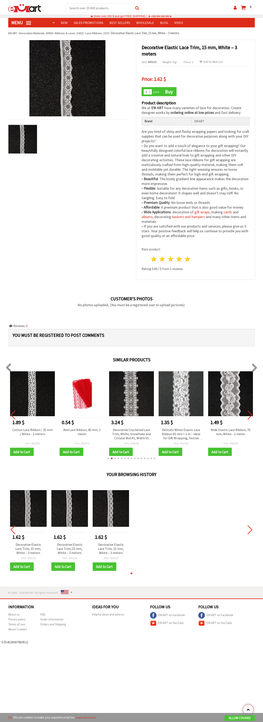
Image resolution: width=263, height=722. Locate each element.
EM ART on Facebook (167, 616)
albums (147, 217)
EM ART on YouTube (167, 624)
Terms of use (16, 625)
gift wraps (202, 212)
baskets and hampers (188, 217)
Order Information (51, 620)
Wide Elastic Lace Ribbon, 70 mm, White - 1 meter (230, 432)
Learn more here (86, 718)
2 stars (162, 259)
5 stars (187, 259)
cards (228, 212)
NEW (64, 23)
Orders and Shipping (53, 625)
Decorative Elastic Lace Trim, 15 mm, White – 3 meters (28, 549)
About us (14, 615)
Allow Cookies (240, 718)
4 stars (179, 259)
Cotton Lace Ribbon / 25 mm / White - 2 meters (32, 432)
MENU (21, 23)
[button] (108, 459)
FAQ (42, 615)
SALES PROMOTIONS (88, 23)
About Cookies (17, 630)
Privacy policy (16, 620)
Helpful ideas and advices (108, 615)
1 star (154, 259)
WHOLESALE (145, 23)
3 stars (171, 259)
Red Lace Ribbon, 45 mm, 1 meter (82, 432)
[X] (10, 718)
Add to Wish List (211, 62)
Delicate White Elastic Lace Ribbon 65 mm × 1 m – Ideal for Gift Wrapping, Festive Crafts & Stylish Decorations (181, 434)
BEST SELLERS (120, 23)
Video (178, 23)
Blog (164, 23)
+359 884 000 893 (160, 16)
